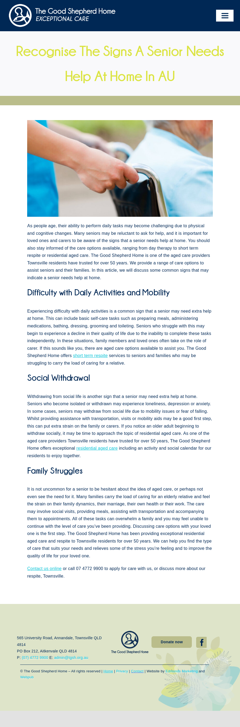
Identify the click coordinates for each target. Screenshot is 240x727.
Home (108, 671)
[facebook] (201, 642)
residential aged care (97, 448)
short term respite (90, 355)
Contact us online (44, 568)
